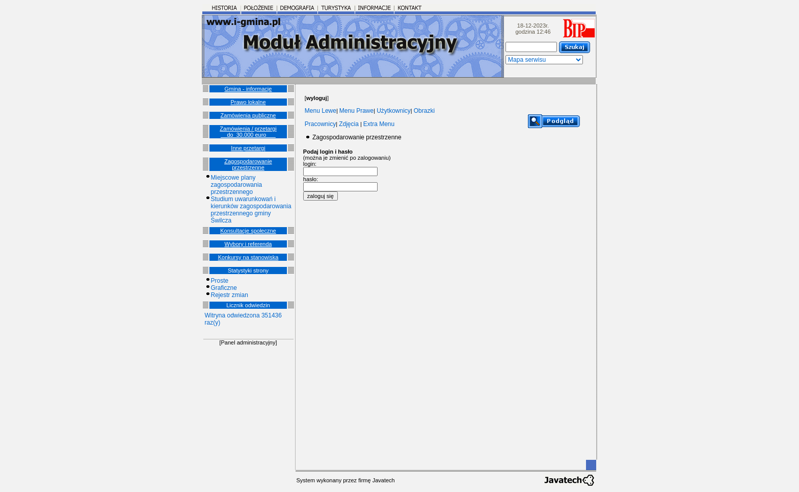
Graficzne (224, 287)
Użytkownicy (394, 110)
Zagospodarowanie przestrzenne (248, 164)
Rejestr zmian (229, 295)
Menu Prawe (356, 110)
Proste (220, 280)
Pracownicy (320, 124)
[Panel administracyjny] (248, 342)
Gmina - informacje (248, 89)
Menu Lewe (320, 110)
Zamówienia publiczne (248, 115)
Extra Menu (378, 124)
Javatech (383, 480)
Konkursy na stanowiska (248, 257)
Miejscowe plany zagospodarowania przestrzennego (236, 184)
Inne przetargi (248, 148)
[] (317, 98)
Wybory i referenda (248, 244)
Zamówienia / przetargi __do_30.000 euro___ (248, 132)
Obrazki (424, 110)
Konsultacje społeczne (248, 231)
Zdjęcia (349, 124)
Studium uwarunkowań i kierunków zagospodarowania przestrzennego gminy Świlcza (251, 209)
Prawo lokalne (247, 102)
